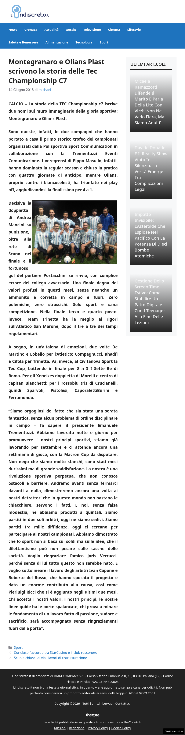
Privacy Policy (98, 728)
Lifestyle (134, 29)
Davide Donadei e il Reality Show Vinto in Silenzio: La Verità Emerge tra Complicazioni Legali (151, 168)
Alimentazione (57, 42)
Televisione (92, 29)
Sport (104, 42)
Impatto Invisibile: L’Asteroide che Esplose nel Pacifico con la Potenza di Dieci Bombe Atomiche (151, 235)
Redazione (76, 728)
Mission (60, 728)
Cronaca (30, 29)
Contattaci (123, 703)
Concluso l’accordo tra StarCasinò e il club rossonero (55, 652)
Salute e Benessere (23, 42)
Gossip (71, 29)
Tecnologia (84, 42)
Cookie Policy (121, 728)
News (12, 29)
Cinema (114, 29)
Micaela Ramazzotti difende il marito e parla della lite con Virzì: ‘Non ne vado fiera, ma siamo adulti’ (149, 102)
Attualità (51, 29)
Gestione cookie (174, 731)
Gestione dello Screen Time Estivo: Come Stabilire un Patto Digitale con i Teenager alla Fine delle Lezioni (150, 301)
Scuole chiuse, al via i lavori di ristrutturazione (50, 657)
